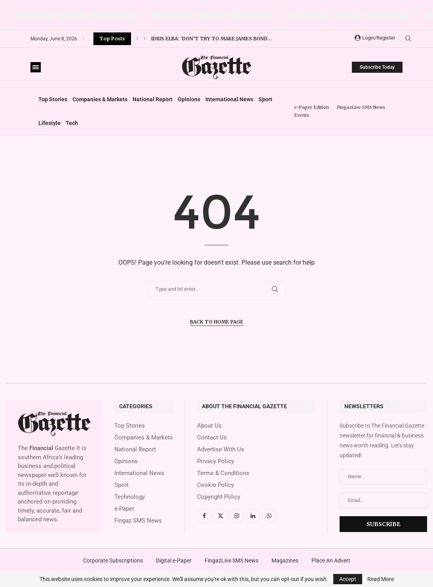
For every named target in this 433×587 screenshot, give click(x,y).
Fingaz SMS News (138, 521)
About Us (209, 426)
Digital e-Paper (174, 560)
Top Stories (52, 99)
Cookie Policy (215, 485)
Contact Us (212, 438)
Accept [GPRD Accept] (347, 579)
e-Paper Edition (311, 107)
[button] (137, 38)
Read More (380, 579)
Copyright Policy (218, 497)
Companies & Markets (99, 99)
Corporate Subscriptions (113, 560)
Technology (129, 497)
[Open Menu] (35, 67)
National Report (153, 99)
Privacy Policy (215, 461)
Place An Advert (330, 560)
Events (301, 115)
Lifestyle (49, 123)
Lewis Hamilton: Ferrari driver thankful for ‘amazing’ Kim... (235, 39)
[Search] (408, 39)
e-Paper (124, 509)
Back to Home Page (216, 322)
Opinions (189, 99)
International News (229, 99)
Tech (72, 123)
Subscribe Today (377, 67)
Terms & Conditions (223, 473)
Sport (265, 99)
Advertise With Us (220, 450)
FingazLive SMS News (361, 107)
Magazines (285, 560)
